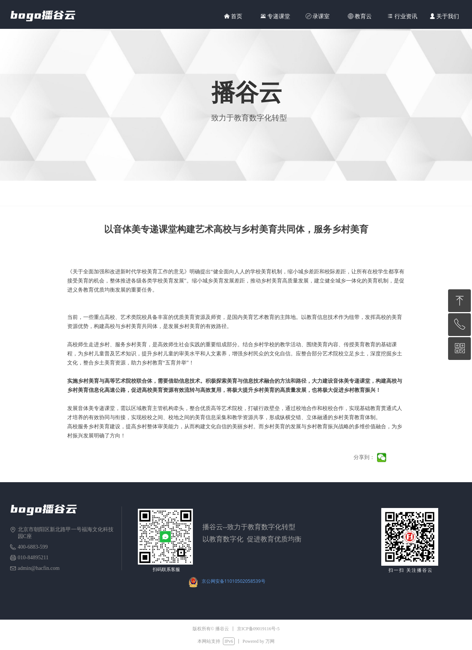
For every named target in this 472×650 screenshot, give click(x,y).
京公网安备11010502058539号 (233, 581)
